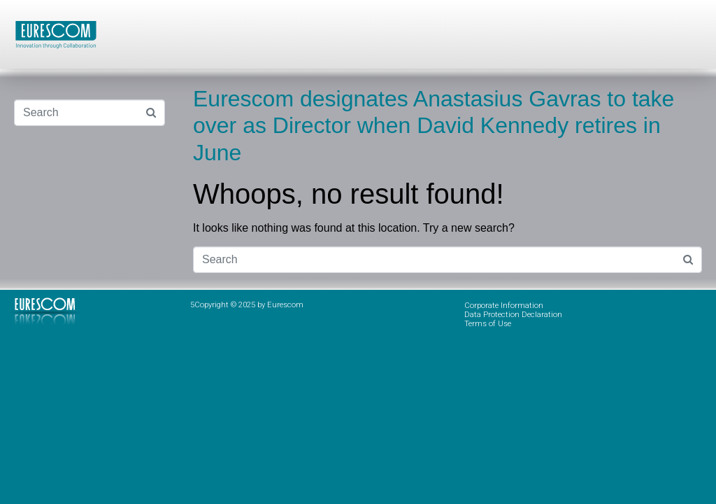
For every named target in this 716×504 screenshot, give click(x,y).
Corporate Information (503, 305)
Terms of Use (487, 323)
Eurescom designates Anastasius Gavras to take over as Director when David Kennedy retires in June (433, 125)
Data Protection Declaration (513, 314)
